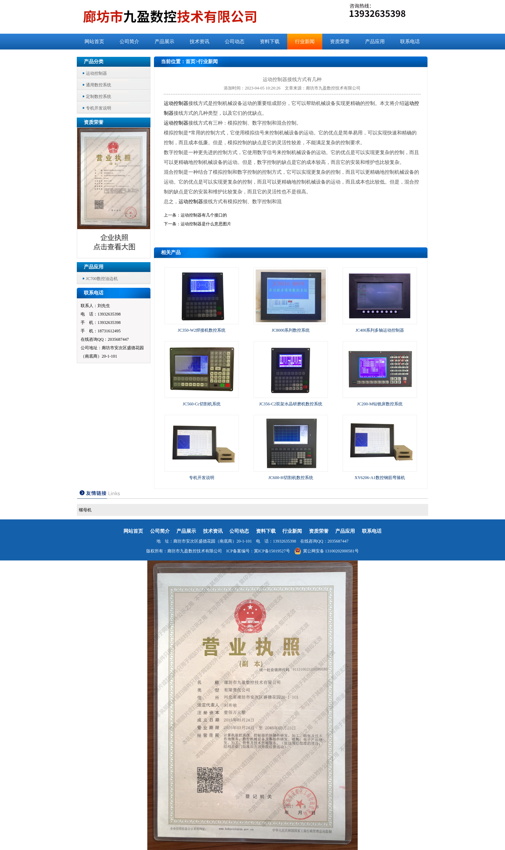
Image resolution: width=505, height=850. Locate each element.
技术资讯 (199, 41)
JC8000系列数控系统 (291, 330)
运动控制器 (96, 73)
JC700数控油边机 (102, 278)
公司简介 (129, 41)
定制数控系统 (98, 96)
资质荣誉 (340, 41)
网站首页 (94, 41)
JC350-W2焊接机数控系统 (201, 330)
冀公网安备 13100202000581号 (326, 551)
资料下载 (270, 41)
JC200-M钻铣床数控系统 (379, 403)
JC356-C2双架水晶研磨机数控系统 (291, 403)
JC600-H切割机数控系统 (290, 477)
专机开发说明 (98, 108)
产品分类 (93, 61)
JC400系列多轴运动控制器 (380, 330)
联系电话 (410, 41)
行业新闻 (305, 41)
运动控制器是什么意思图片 (206, 223)
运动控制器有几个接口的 (204, 215)
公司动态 (234, 41)
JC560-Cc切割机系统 (202, 403)
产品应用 (375, 41)
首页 (190, 61)
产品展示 (164, 41)
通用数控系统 (98, 84)
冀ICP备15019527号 (272, 551)
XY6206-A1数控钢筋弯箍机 (380, 477)
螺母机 (85, 509)
